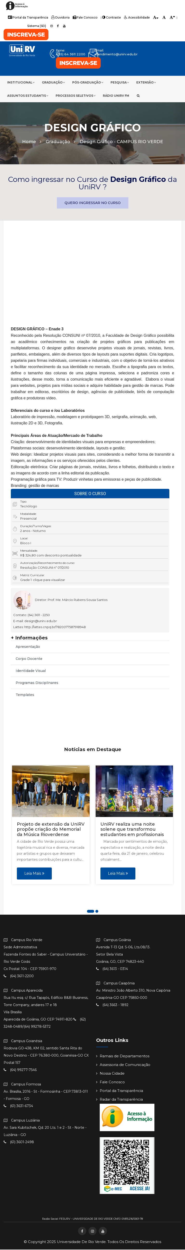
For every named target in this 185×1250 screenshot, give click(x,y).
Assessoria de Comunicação (123, 1065)
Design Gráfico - (121, 142)
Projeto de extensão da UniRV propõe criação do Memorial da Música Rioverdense (51, 830)
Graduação (53, 82)
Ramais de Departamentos (122, 1056)
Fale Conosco (85, 17)
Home (31, 142)
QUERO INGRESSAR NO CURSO (93, 203)
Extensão (146, 82)
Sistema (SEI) (36, 26)
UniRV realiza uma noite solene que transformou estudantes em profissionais (132, 830)
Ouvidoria (61, 17)
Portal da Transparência (29, 17)
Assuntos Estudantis (27, 95)
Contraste (111, 17)
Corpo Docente (29, 659)
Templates (25, 695)
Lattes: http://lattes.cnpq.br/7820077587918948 (49, 627)
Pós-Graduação (87, 82)
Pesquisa (120, 82)
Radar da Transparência (119, 1099)
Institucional (21, 82)
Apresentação (28, 647)
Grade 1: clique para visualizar (42, 580)
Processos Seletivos (76, 95)
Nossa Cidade (110, 1073)
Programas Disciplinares (37, 683)
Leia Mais (34, 873)
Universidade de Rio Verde (81, 1242)
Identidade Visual (31, 671)
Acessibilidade (135, 17)
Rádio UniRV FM (116, 95)
